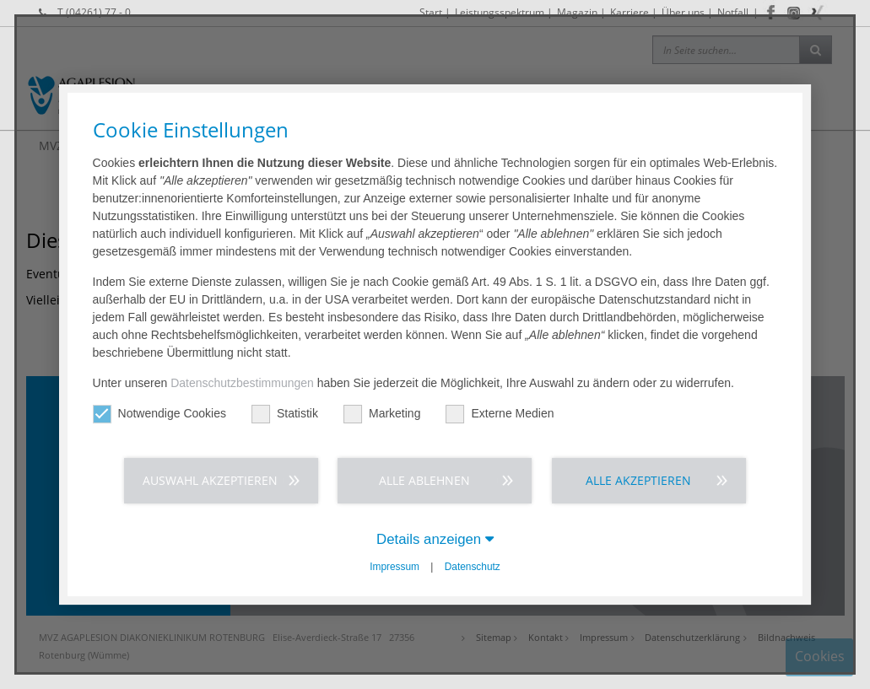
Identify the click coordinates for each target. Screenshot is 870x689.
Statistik (284, 414)
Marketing (381, 414)
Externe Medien (500, 414)
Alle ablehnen (424, 480)
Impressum (394, 567)
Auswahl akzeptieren (210, 480)
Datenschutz (472, 567)
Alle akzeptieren (638, 480)
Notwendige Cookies (159, 414)
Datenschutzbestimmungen (242, 383)
